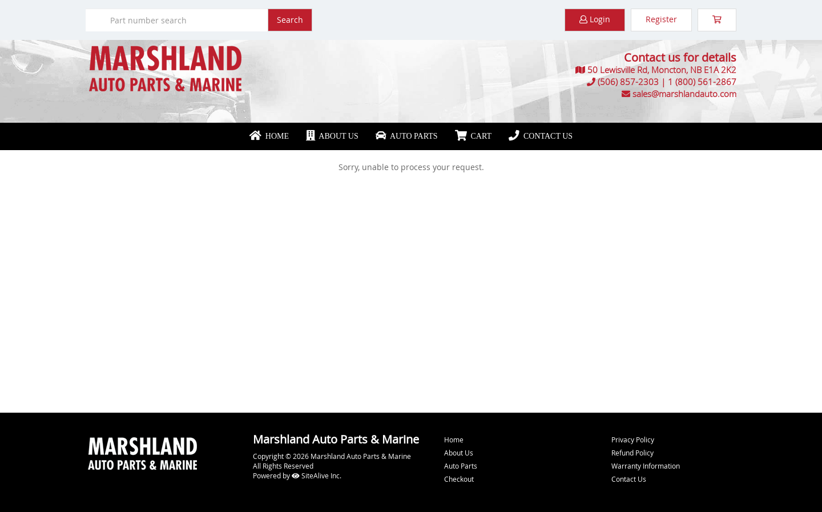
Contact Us (541, 135)
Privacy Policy (632, 439)
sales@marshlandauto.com (684, 93)
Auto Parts (407, 135)
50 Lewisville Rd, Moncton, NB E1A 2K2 (661, 69)
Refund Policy (632, 452)
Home (269, 135)
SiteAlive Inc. (316, 475)
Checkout (459, 478)
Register (661, 19)
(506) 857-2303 (628, 81)
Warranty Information (645, 465)
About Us (332, 135)
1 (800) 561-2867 (702, 81)
